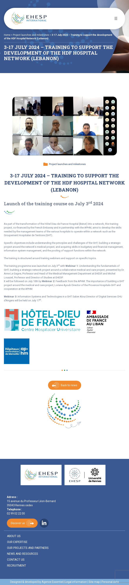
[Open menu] (116, 18)
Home (7, 35)
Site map (94, 581)
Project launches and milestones (31, 35)
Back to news (69, 385)
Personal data (110, 581)
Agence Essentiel (52, 581)
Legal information (76, 581)
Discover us (18, 523)
